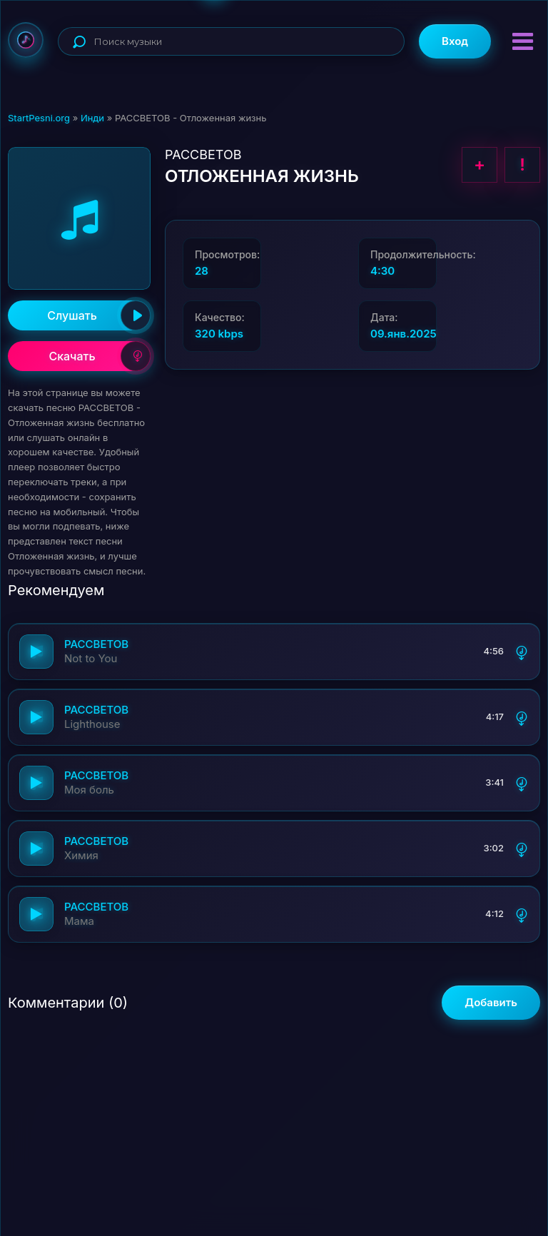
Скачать (100, 356)
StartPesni (26, 40)
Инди (92, 117)
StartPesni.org (39, 117)
